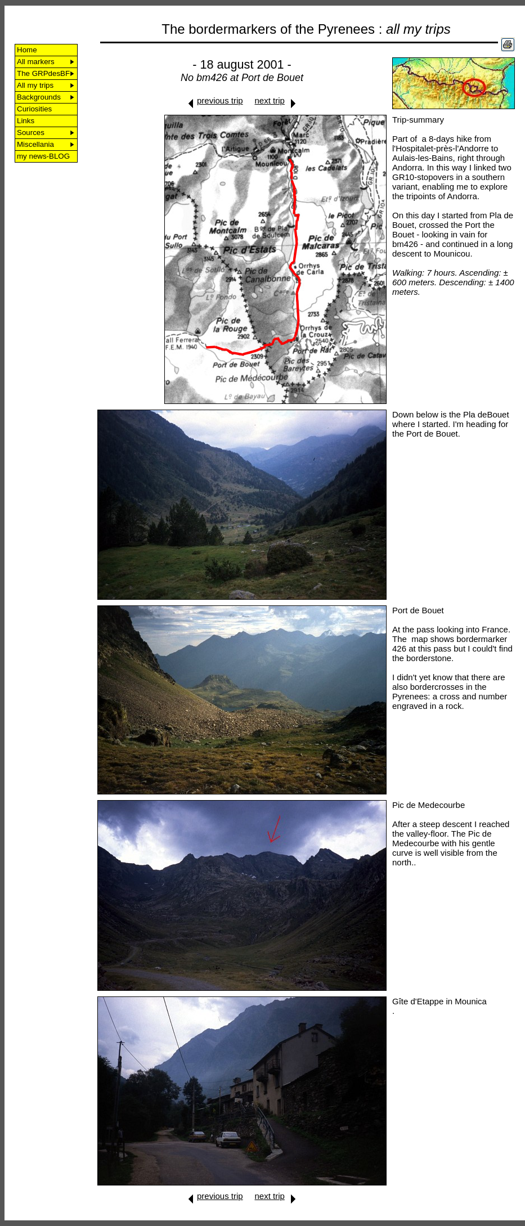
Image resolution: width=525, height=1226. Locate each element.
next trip (270, 100)
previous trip (220, 100)
